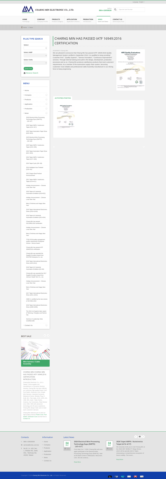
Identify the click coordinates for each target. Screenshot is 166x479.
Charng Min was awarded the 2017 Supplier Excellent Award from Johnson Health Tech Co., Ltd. (36, 275)
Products (57, 20)
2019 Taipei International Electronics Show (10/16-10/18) (36, 210)
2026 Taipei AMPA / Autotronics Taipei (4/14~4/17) (35, 126)
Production (88, 20)
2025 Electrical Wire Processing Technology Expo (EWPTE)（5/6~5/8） (35, 139)
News (103, 20)
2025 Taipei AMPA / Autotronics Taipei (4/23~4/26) (35, 146)
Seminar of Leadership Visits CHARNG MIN (34, 320)
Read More (77, 462)
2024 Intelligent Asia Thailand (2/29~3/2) (34, 168)
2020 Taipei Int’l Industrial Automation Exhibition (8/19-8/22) (36, 192)
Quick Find (28, 68)
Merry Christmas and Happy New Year (35, 204)
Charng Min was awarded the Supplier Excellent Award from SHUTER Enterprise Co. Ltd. (35, 255)
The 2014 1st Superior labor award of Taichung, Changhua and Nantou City (36, 313)
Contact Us (118, 20)
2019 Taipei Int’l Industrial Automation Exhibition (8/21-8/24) (36, 216)
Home (28, 20)
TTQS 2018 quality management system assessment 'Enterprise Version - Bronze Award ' (35, 241)
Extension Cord (32, 416)
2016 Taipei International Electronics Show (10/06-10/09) (36, 306)
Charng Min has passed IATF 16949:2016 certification (34, 248)
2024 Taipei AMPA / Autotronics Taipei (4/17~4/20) (35, 158)
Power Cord (39, 414)
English (141, 2)
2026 (67, 449)
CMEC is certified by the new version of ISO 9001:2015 (36, 300)
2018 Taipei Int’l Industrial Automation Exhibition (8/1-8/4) (35, 268)
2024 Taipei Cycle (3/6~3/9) (34, 163)
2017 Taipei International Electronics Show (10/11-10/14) (36, 294)
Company (43, 20)
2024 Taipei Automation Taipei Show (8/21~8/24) (36, 152)
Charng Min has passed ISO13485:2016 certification (34, 222)
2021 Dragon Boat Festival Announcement (34, 174)
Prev (48, 335)
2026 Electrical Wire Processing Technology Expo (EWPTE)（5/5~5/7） (35, 119)
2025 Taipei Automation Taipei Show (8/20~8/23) (36, 132)
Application (73, 20)
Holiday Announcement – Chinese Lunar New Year (36, 186)
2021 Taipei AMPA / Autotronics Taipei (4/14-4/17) (35, 180)
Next (44, 335)
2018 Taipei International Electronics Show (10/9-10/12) (36, 262)
